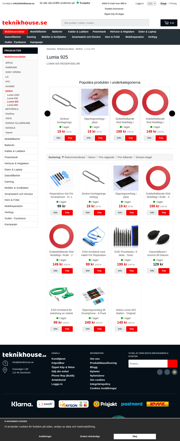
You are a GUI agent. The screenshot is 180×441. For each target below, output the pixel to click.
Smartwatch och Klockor (86, 36)
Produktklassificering (103, 362)
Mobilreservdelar (15, 31)
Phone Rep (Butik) (63, 375)
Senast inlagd (144, 157)
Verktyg (152, 36)
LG (21, 77)
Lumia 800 (12, 105)
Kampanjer (36, 42)
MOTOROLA (21, 109)
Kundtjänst (58, 358)
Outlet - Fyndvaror (15, 42)
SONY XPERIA (21, 72)
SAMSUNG (21, 67)
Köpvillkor (58, 362)
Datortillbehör (13, 36)
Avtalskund (59, 379)
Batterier (58, 31)
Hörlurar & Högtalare (122, 31)
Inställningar (45, 436)
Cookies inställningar (103, 388)
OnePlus (21, 113)
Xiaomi (8, 132)
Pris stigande (106, 157)
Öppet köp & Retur (63, 367)
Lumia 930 (12, 98)
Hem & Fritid (113, 36)
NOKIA (21, 91)
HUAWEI (21, 86)
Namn (91, 157)
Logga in (140, 3)
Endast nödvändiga (90, 436)
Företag (173, 3)
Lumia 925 (12, 101)
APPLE (21, 62)
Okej (135, 436)
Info (58, 138)
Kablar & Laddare (78, 31)
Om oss (95, 358)
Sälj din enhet (60, 371)
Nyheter (95, 371)
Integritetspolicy (100, 383)
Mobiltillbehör (39, 31)
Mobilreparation (135, 36)
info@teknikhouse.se (23, 3)
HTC (21, 81)
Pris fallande (125, 157)
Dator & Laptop (148, 31)
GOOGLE (21, 128)
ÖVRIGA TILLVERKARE (21, 123)
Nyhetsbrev (97, 375)
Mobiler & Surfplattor (55, 36)
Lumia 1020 (13, 95)
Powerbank (99, 31)
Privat (163, 3)
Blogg (94, 367)
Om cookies (97, 379)
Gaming (32, 36)
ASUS (21, 118)
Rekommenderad (75, 157)
